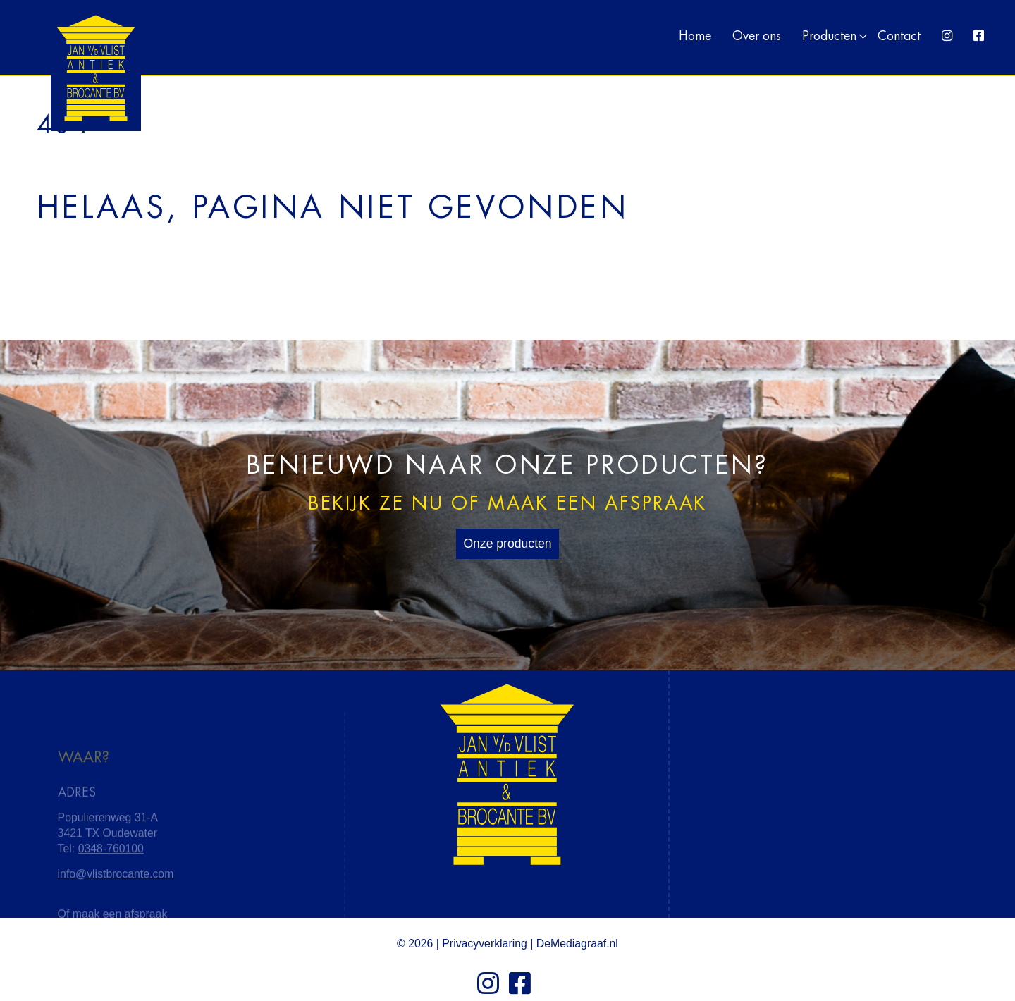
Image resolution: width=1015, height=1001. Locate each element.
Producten (829, 37)
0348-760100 (111, 874)
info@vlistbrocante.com (116, 899)
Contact (899, 37)
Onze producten (507, 543)
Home (695, 37)
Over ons (756, 37)
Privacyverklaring (484, 944)
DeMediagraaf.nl (577, 944)
